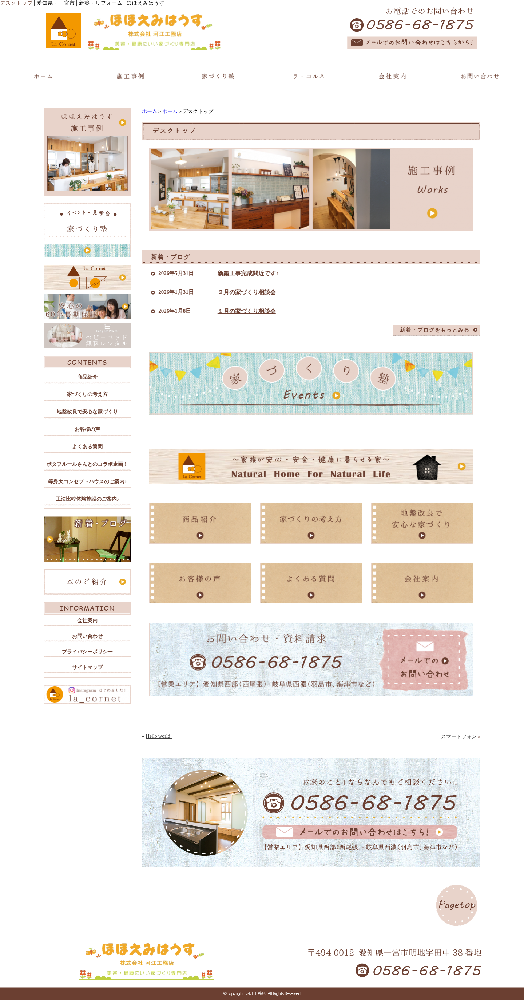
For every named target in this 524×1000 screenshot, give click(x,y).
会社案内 (87, 620)
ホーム (149, 111)
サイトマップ (87, 667)
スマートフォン (459, 736)
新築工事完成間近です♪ (248, 273)
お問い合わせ (87, 636)
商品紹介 (87, 377)
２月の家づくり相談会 (247, 292)
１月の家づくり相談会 (247, 311)
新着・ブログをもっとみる (435, 330)
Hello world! (159, 736)
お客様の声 (87, 429)
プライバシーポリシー (87, 652)
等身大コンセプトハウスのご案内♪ (87, 481)
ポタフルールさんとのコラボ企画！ (87, 464)
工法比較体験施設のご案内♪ (87, 499)
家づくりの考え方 (87, 394)
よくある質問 (87, 446)
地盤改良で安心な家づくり (87, 412)
